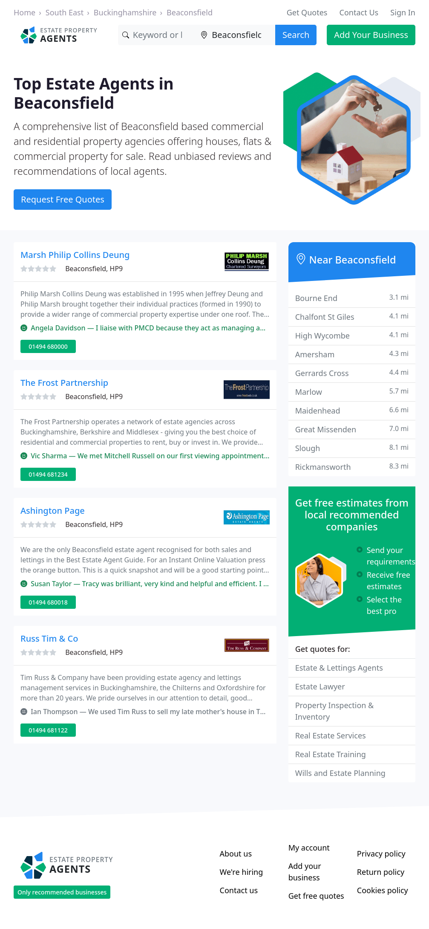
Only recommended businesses (62, 892)
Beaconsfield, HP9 (94, 268)
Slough (352, 448)
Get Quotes (307, 12)
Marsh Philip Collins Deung (75, 254)
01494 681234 (48, 474)
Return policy (380, 872)
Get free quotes (316, 896)
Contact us (239, 890)
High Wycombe (352, 335)
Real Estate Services (330, 735)
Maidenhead (352, 410)
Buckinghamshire (125, 12)
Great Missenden (352, 429)
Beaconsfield (190, 12)
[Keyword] (157, 35)
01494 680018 (48, 602)
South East (64, 12)
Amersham (352, 354)
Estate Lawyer (320, 686)
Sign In (402, 12)
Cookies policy (382, 890)
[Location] (236, 35)
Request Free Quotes (62, 199)
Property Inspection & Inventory (334, 711)
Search (295, 35)
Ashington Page (52, 510)
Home (24, 12)
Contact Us (359, 12)
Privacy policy (381, 853)
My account (309, 847)
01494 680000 (48, 346)
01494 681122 (48, 730)
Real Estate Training (330, 754)
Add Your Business (371, 35)
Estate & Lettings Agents (339, 668)
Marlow (352, 391)
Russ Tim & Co (49, 638)
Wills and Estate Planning (340, 773)
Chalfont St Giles (352, 316)
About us (236, 853)
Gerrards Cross (352, 373)
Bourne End (352, 297)
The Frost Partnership (64, 382)
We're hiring (241, 872)
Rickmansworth (352, 466)
